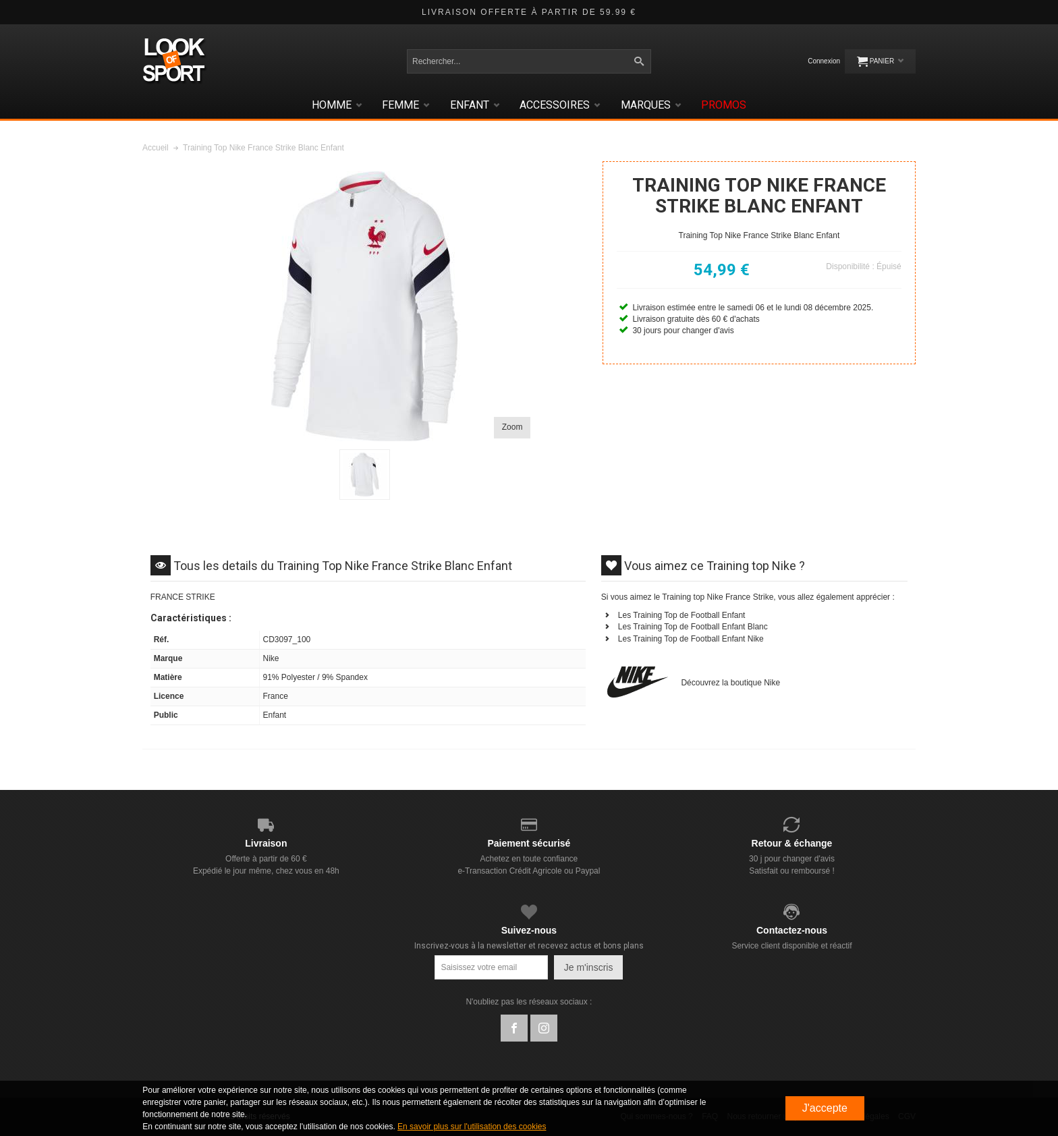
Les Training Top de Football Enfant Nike (691, 639)
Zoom (512, 427)
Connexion (824, 61)
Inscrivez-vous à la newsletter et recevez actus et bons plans (529, 945)
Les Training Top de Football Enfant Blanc (693, 626)
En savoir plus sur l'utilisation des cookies (471, 1126)
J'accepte (824, 1108)
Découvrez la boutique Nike (730, 682)
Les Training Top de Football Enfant (682, 615)
